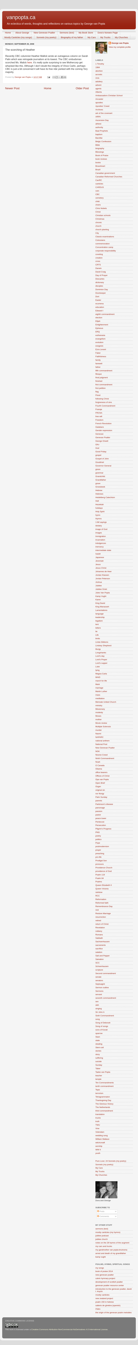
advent (98, 85)
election (98, 317)
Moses (98, 716)
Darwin (98, 268)
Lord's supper (101, 663)
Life (97, 635)
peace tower (100, 818)
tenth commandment (104, 1086)
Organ (98, 786)
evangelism (100, 339)
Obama (98, 769)
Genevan (99, 434)
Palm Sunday (101, 797)
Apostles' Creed (102, 106)
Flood (97, 395)
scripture (99, 970)
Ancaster (99, 99)
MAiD (97, 677)
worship (98, 1146)
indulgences (100, 543)
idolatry (98, 526)
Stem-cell (99, 1047)
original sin (100, 790)
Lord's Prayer (101, 659)
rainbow (98, 892)
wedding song (101, 1135)
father (98, 367)
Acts (97, 78)
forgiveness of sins (103, 402)
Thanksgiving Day (103, 1100)
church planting (102, 229)
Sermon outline (102, 987)
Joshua (98, 582)
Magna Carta (101, 674)
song (97, 1019)
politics (98, 839)
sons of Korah (101, 1030)
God (97, 448)
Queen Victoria (101, 889)
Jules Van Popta (102, 593)
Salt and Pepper (102, 956)
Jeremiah (99, 561)
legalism (99, 621)
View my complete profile (120, 47)
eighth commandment (105, 314)
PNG (97, 832)
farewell (98, 363)
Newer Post (12, 88)
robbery (98, 931)
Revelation (100, 927)
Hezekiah (99, 504)
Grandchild (100, 476)
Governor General (103, 466)
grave (97, 483)
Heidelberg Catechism (105, 497)
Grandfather (100, 480)
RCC (97, 896)
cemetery (99, 198)
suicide (98, 1061)
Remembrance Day (103, 906)
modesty (99, 712)
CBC (97, 194)
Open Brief (100, 783)
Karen (98, 599)
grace (97, 469)
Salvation (99, 959)
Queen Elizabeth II (103, 885)
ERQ (97, 332)
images (98, 533)
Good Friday (100, 451)
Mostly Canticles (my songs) (18, 37)
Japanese (99, 557)
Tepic (97, 1090)
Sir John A (100, 1012)
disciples (99, 286)
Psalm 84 (99, 878)
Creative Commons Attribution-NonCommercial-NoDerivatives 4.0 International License (69, 1329)
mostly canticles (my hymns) (107, 1232)
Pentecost (99, 822)
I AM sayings (101, 522)
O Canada (100, 765)
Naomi (98, 734)
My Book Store (86, 32)
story (97, 1054)
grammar (99, 473)
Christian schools (103, 215)
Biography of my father (72, 37)
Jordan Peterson (102, 578)
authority (99, 127)
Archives (99, 110)
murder (98, 730)
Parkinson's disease (104, 804)
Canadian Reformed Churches (108, 177)
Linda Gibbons (101, 642)
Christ (98, 212)
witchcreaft (100, 1142)
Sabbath (99, 938)
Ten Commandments (104, 1083)
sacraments (100, 945)
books (98, 162)
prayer (98, 850)
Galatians (99, 427)
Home (8, 32)
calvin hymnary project (105, 1278)
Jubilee (98, 586)
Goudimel (99, 462)
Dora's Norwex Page (108, 32)
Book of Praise (101, 155)
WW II (98, 1150)
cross (97, 261)
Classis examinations (104, 236)
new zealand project (104, 1298)
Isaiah (98, 554)
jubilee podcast (102, 1236)
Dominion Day (101, 289)
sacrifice (99, 949)
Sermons (99, 991)
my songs (99, 1268)
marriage (99, 688)
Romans (99, 935)
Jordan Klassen (102, 575)
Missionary (100, 709)
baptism (98, 134)
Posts (101, 1211)
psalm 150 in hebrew (104, 1302)
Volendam (99, 1132)
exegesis (99, 346)
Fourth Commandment (105, 406)
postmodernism (102, 846)
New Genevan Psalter (44, 32)
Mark (97, 684)
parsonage (100, 808)
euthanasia (100, 335)
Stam (97, 1037)
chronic (98, 222)
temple (98, 1079)
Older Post (82, 88)
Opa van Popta (102, 779)
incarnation (100, 540)
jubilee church (101, 1239)
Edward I (99, 311)
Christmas (99, 219)
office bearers (101, 772)
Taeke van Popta (102, 1072)
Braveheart (100, 166)
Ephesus (99, 328)
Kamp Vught (100, 596)
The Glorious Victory (104, 1104)
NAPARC (99, 737)
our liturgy (99, 793)
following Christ (102, 399)
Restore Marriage (103, 913)
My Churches (121, 37)
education (99, 307)
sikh (97, 1005)
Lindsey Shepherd (103, 645)
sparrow (98, 1033)
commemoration (102, 244)
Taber (97, 1068)
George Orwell (101, 441)
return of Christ (101, 924)
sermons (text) (101, 1229)
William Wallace (102, 1139)
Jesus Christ (100, 568)
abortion (99, 71)
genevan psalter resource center (109, 1285)
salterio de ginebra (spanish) (107, 1305)
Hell (97, 501)
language (99, 614)
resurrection (100, 917)
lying (97, 670)
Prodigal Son (101, 860)
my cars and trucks (103, 1246)
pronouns (99, 864)
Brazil (97, 169)
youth (97, 1153)
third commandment (104, 1111)
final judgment (101, 377)
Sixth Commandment (104, 1016)
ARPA (98, 117)
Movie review (101, 723)
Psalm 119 (100, 875)
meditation (100, 698)
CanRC (98, 180)
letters (98, 628)
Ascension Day (102, 120)
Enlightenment (101, 325)
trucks (98, 1118)
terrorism (99, 1093)
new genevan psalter (104, 1275)
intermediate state (103, 550)
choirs (98, 205)
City (97, 233)
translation (100, 1114)
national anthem (102, 741)
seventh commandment (105, 998)
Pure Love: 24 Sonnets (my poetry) (110, 1161)
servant (98, 994)
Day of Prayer (101, 275)
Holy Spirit (100, 511)
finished (98, 381)
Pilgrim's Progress (103, 829)
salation (98, 952)
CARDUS (99, 187)
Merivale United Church (105, 702)
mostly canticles (102, 1295)
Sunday (98, 1065)
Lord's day (100, 656)
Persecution (100, 825)
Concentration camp (104, 247)
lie (96, 631)
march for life (101, 681)
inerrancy (99, 547)
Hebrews (99, 494)
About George (22, 32)
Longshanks (100, 653)
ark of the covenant (103, 113)
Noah (97, 762)
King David (100, 603)
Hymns (98, 519)
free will (98, 416)
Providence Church (103, 868)
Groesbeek (100, 487)
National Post (101, 744)
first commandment (103, 384)
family (98, 360)
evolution (99, 342)
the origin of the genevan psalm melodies (113, 1312)
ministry (98, 705)
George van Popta (120, 43)
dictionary (99, 282)
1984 (97, 67)
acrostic (98, 74)
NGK (97, 751)
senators (99, 980)
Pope (97, 843)
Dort (97, 296)
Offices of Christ (102, 776)
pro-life (98, 857)
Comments (103, 1216)
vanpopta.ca (21, 17)
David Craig (100, 272)
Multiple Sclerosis (103, 726)
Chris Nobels (101, 208)
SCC (97, 963)
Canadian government (105, 173)
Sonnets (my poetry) (46, 37)
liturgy (98, 649)
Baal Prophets (101, 131)
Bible (97, 145)
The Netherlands (102, 1107)
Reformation (100, 899)
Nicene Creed (101, 755)
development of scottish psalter (109, 1282)
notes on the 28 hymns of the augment (112, 1243)
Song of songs (101, 1026)
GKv (97, 444)
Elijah (97, 321)
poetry (98, 836)
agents (98, 88)
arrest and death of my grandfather (110, 1253)
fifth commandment (103, 370)
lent (97, 624)
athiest (98, 124)
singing (98, 1008)
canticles (99, 184)
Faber (98, 353)
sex (97, 1001)
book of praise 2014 (104, 1271)
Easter (98, 300)
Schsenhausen (101, 966)
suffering (99, 1058)
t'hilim (97, 1309)
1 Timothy (99, 64)
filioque (98, 374)
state (97, 1040)
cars (97, 191)
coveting (99, 254)
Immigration (100, 536)
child (97, 201)
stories (98, 1051)
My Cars (92, 37)
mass (97, 695)
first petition (100, 388)
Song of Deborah (102, 1023)
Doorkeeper (100, 293)
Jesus (98, 564)
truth (97, 1121)
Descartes (99, 279)
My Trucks (105, 37)
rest (97, 910)
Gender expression (103, 430)
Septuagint (100, 984)
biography (99, 148)
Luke (97, 667)
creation (98, 258)
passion (98, 811)
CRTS (98, 265)
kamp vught (100, 1257)
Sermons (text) (67, 32)
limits (97, 638)
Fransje (98, 409)
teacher (98, 1075)
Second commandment (105, 973)
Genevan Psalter (102, 437)
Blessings (99, 152)
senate (98, 977)
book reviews (101, 159)
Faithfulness (100, 356)
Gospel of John (102, 459)
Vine (97, 1128)
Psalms (98, 882)
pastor (98, 815)
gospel (98, 455)
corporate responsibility (105, 251)
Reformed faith (101, 903)
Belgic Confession (103, 141)
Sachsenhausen (102, 941)
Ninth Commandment (104, 758)
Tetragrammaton (102, 1097)
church (98, 226)
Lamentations (101, 610)
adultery (98, 81)
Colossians (100, 240)
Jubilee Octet (101, 589)
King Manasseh (102, 607)
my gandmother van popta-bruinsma (111, 1250)
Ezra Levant (100, 349)
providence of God (103, 871)
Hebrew (98, 490)
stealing (98, 1044)
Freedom (99, 420)
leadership (100, 617)
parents (98, 801)
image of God (101, 529)
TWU (97, 1125)
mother (98, 719)
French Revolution (103, 423)
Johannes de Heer (103, 571)
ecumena (99, 303)
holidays (99, 508)
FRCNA (98, 413)
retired (98, 920)
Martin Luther (101, 691)
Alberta (98, 92)
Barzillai (98, 138)
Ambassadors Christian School (109, 95)
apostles (99, 102)
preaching (99, 853)
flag (97, 392)
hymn (97, 515)
